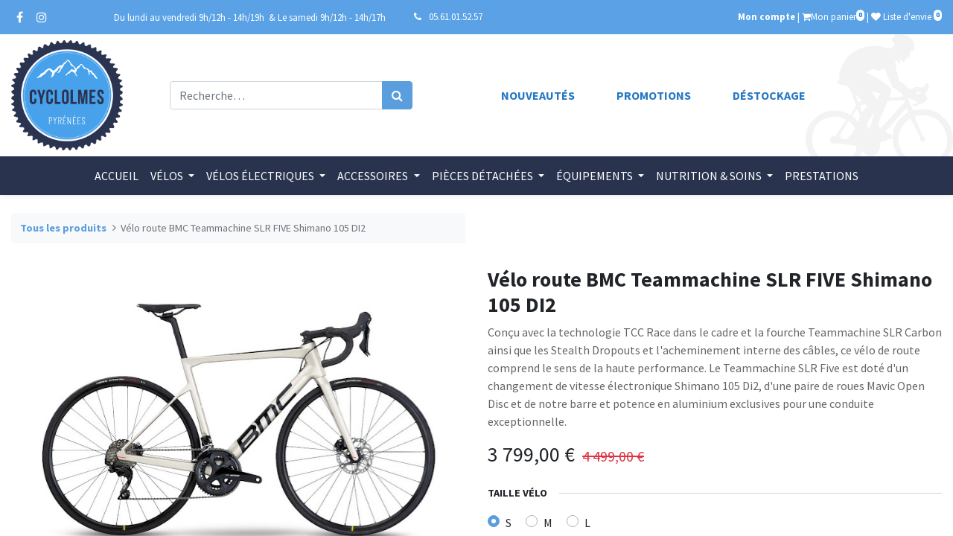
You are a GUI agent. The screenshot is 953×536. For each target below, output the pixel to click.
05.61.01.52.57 (455, 16)
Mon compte (766, 16)
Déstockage (769, 95)
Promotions (653, 95)
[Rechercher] (397, 95)
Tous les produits (63, 227)
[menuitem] (116, 176)
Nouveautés (538, 95)
